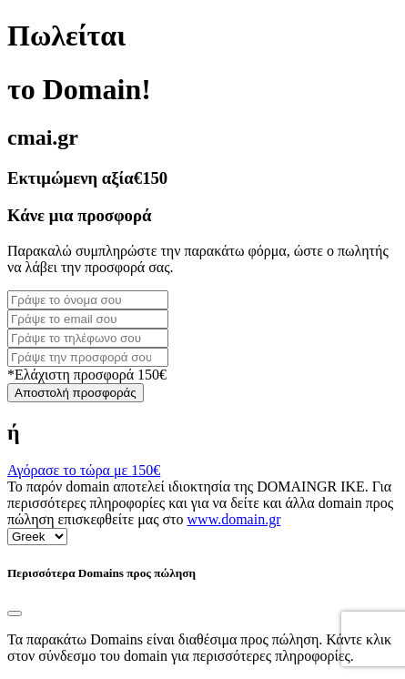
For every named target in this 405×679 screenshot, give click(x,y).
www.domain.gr (234, 519)
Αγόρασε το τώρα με (83, 470)
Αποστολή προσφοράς (76, 393)
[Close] (14, 613)
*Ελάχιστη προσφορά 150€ (87, 374)
